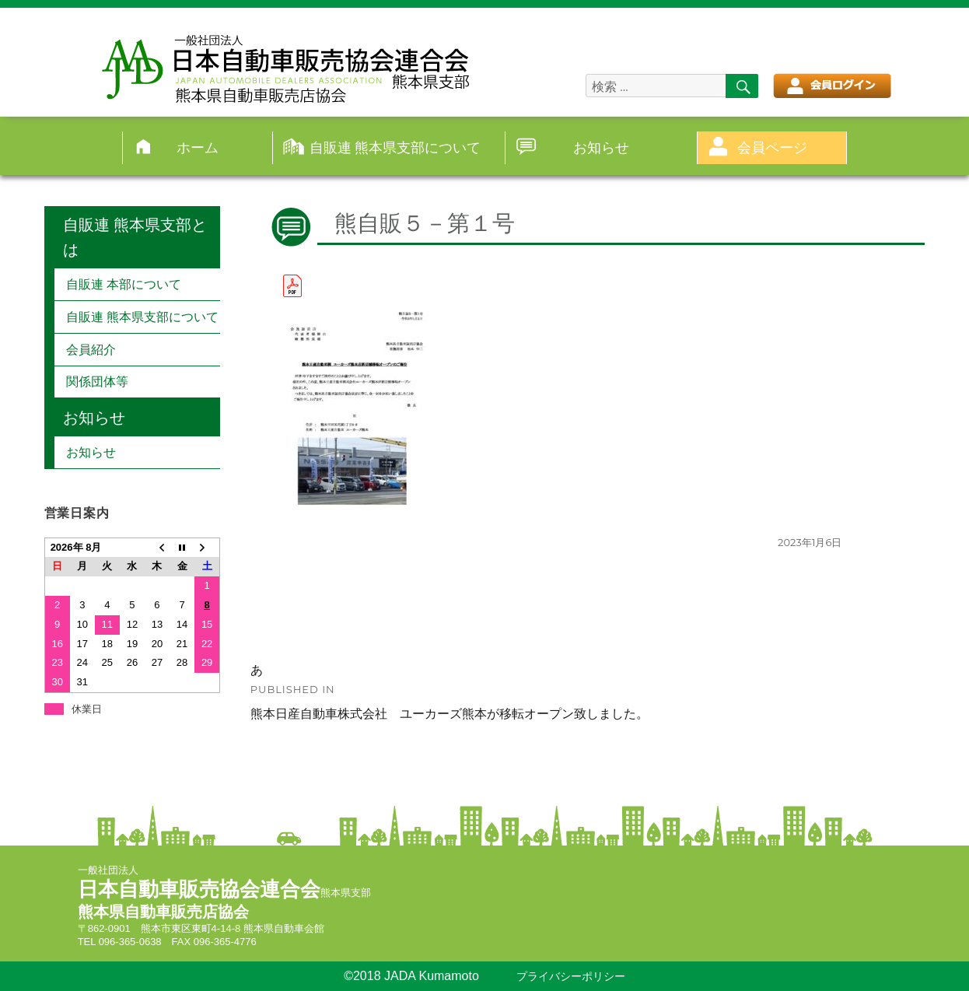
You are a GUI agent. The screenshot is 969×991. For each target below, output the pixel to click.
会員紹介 (91, 349)
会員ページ (772, 147)
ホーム (198, 147)
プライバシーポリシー (570, 976)
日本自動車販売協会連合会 (199, 889)
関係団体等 (97, 381)
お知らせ (601, 147)
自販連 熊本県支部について (395, 147)
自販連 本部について (123, 284)
